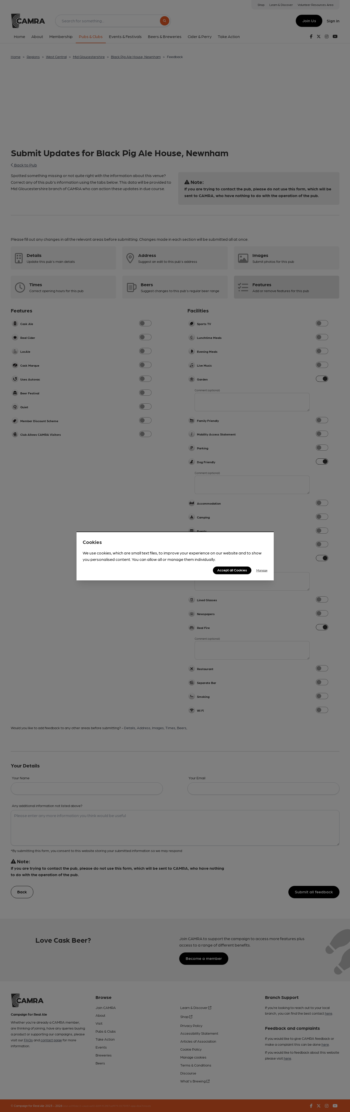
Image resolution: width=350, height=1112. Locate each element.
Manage (262, 570)
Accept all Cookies (232, 570)
